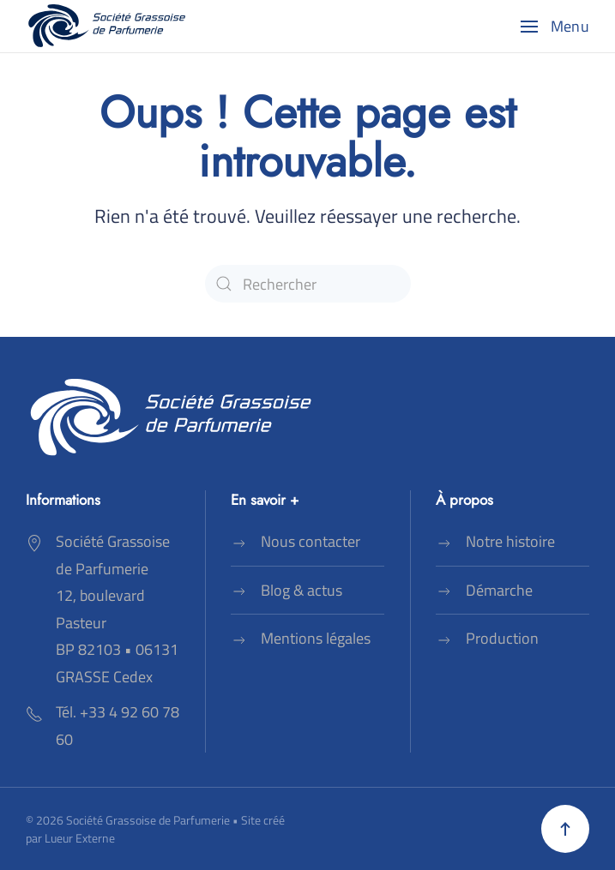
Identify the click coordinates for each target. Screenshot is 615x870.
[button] (555, 26)
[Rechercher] (308, 284)
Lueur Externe (80, 838)
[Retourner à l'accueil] (107, 26)
